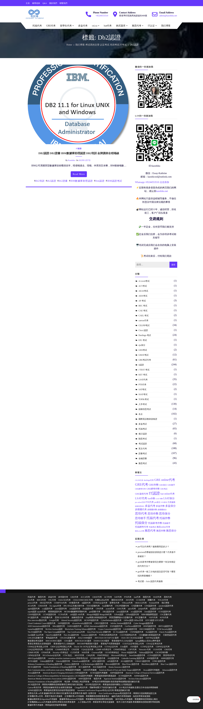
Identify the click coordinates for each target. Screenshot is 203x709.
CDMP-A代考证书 (103, 649)
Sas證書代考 (107, 606)
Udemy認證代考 (46, 661)
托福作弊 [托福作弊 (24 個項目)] (165, 518)
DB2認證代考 (108, 612)
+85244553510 (102, 16)
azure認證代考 (61, 609)
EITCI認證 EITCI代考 (155, 620)
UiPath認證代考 (132, 614)
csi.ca (94, 25)
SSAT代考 (157, 597)
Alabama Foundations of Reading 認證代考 (45, 664)
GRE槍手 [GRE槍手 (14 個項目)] (171, 485)
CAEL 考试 (143, 315)
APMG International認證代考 (96, 626)
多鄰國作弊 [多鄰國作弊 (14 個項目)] (152, 510)
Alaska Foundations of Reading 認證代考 (59, 667)
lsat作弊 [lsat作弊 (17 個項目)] (151, 498)
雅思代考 (136, 25)
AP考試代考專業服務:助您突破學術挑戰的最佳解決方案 (116, 682)
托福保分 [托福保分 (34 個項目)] (141, 522)
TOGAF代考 (163, 600)
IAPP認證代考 (64, 623)
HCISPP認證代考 (91, 620)
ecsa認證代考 (136, 612)
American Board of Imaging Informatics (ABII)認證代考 (65, 673)
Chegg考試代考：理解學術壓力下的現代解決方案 (96, 687)
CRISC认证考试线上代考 (60, 647)
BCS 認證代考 (84, 667)
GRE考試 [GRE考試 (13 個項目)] (163, 489)
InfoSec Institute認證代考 (121, 623)
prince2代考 (32, 603)
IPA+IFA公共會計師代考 (74, 606)
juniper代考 (143, 609)
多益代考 (83, 25)
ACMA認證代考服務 (98, 673)
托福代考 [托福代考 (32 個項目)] (153, 518)
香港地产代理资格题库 (110, 644)
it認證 (79, 149)
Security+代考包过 (60, 652)
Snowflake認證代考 (137, 655)
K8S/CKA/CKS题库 (83, 641)
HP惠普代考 (74, 603)
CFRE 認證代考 (158, 661)
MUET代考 (79, 655)
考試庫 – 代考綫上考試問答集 (76, 682)
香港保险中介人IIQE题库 (122, 641)
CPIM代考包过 (120, 649)
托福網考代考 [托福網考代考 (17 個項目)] (141, 527)
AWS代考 (130, 600)
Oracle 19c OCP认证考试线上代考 (88, 647)
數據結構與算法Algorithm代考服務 (42, 699)
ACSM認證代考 (125, 676)
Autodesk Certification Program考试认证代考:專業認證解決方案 (103, 690)
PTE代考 (142, 384)
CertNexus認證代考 (133, 626)
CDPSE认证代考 (163, 647)
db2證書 (63, 181)
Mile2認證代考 (59, 626)
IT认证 (151, 25)
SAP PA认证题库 (153, 638)
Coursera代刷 (97, 652)
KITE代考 (164, 617)
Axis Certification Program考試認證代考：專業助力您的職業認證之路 (128, 693)
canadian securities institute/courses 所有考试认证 (68, 658)
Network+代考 (145, 649)
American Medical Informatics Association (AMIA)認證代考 (52, 679)
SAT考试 (142, 389)
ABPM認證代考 (116, 673)
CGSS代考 (157, 649)
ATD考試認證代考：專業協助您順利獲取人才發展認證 (108, 684)
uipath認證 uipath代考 (37, 612)
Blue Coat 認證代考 (169, 664)
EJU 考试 (143, 340)
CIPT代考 (132, 649)
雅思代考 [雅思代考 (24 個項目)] (150, 530)
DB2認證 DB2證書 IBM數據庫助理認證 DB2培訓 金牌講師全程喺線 (78, 153)
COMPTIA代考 (60, 603)
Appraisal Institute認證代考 (115, 679)
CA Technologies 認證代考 (92, 664)
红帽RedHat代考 (102, 600)
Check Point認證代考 (168, 632)
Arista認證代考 (34, 673)
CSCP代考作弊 (161, 652)
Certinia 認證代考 (72, 664)
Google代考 (54, 620)
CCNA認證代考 (154, 655)
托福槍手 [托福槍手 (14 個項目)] (166, 523)
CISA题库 (68, 641)
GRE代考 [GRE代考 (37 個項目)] (141, 484)
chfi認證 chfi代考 (77, 614)
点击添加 (164, 182)
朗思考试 (143, 439)
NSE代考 (85, 652)
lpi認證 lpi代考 (156, 609)
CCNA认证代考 (111, 647)
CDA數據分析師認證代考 (150, 635)
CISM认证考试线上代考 (38, 647)
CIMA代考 (42, 606)
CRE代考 (168, 649)
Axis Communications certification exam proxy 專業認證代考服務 (54, 670)
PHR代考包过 (103, 655)
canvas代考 (143, 320)
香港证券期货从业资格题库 (39, 644)
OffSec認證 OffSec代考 (133, 620)
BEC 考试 (143, 306)
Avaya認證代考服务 (151, 670)
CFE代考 (75, 649)
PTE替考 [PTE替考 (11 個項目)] (164, 502)
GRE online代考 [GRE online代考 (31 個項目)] (164, 479)
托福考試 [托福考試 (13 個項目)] (152, 527)
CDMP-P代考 (33, 652)
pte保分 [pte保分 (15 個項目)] (157, 502)
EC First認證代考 (120, 632)
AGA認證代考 (127, 661)
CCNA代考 (63, 614)
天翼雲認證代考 (170, 635)
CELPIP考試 (144, 325)
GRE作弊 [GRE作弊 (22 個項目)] (154, 484)
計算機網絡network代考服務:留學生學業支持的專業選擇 (51, 702)
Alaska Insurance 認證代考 (119, 667)
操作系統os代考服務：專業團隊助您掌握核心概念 (136, 699)
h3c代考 (31, 600)
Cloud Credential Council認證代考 (41, 623)
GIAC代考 (121, 609)
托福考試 (143, 429)
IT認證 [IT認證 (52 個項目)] (154, 493)
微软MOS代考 (117, 600)
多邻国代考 (63, 597)
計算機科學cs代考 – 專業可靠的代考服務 (45, 696)
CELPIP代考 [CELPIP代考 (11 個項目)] (139, 480)
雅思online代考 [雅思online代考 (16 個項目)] (163, 527)
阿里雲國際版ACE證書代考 (121, 617)
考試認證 (143, 444)
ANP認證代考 (152, 658)
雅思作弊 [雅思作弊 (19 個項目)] (161, 530)
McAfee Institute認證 (54, 629)
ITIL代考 (52, 600)
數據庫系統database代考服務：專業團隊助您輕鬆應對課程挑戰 (86, 699)
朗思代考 (147, 597)
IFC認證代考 (33, 617)
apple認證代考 (34, 609)
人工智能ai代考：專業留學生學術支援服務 (96, 702)
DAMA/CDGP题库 (101, 641)
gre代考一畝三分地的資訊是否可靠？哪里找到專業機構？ (156, 574)
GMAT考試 (143, 355)
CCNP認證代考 (49, 614)
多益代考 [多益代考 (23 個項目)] (150, 505)
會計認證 (143, 434)
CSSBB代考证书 (62, 649)
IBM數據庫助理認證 (81, 181)
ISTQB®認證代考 (97, 658)
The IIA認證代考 (35, 632)
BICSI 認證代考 (34, 667)
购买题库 (120, 25)
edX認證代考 (112, 661)
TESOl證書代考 (93, 606)
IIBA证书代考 (46, 603)
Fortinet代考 (154, 603)
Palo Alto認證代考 (71, 635)
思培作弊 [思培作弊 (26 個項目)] (153, 513)
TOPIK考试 (144, 399)
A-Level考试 (144, 281)
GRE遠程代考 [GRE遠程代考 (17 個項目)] (141, 494)
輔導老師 (36, 3)
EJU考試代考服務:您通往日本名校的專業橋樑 (138, 687)
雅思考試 (143, 463)
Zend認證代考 (150, 612)
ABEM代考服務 (89, 670)
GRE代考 (51, 25)
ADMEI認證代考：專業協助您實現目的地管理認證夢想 (51, 690)
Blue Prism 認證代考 (130, 664)
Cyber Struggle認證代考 (143, 623)
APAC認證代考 (98, 661)
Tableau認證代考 (146, 652)
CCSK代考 (140, 600)
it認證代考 (86, 603)
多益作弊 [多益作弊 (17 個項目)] (160, 506)
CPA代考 (99, 609)
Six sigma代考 (55, 606)
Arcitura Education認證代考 (139, 679)
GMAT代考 (97, 597)
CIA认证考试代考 (35, 649)
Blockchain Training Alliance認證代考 (80, 629)
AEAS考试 (143, 291)
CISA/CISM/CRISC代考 (83, 600)
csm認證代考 (74, 609)
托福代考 (37, 25)
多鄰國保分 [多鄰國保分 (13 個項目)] (162, 510)
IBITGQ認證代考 (165, 626)
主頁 (28, 3)
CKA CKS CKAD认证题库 (132, 638)
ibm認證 (100, 181)
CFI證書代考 (136, 606)
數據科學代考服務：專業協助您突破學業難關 (47, 705)
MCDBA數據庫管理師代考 (75, 612)
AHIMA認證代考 (141, 676)
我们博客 (166, 25)
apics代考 (132, 609)
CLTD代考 (75, 652)
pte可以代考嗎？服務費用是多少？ (153, 546)
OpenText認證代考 (53, 635)
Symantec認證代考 (89, 635)
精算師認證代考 (55, 612)
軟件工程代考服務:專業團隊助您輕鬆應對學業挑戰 (138, 702)
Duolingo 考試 (145, 335)
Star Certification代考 (76, 632)
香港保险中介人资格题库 (64, 644)
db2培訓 (40, 181)
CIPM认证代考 (34, 655)
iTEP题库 (134, 647)
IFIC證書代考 (140, 617)
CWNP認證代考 (136, 632)
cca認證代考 (47, 609)
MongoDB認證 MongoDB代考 (99, 614)
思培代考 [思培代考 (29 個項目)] (141, 513)
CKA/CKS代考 (64, 600)
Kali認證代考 (151, 632)
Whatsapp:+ (140, 182)
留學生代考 (66, 25)
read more (79, 174)
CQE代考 (49, 649)
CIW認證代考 (150, 606)
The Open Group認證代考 (54, 632)
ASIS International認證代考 (39, 626)
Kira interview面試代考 (37, 620)
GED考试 (143, 350)
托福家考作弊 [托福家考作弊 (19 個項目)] (155, 523)
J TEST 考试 (144, 370)
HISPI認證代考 (149, 626)
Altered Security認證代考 (71, 620)
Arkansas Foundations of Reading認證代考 (45, 682)
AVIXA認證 (33, 661)
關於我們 (53, 3)
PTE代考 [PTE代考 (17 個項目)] (149, 502)
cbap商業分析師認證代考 (96, 617)
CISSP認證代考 (34, 614)
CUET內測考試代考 (128, 635)
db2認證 (51, 181)
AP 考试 (142, 301)
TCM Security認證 (164, 629)
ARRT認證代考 (84, 679)
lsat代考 (108, 25)
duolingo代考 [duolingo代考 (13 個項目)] (149, 480)
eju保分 (142, 345)
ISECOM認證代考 (147, 629)
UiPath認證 (118, 614)
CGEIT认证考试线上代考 (133, 644)
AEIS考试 (143, 296)
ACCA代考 (85, 597)
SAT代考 (118, 597)
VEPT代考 (153, 617)
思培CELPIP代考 (62, 617)
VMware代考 (127, 603)
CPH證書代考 (46, 617)
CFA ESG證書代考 (67, 638)
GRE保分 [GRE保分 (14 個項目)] (163, 485)
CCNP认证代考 (147, 647)
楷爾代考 (151, 600)
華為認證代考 (51, 638)
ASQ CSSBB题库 (85, 638)
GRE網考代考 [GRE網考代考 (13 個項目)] (140, 489)
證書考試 (143, 453)
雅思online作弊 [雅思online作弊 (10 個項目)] (139, 531)
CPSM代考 (45, 652)
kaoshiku (71, 160)
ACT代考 (108, 597)
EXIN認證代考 (116, 626)
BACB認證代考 (99, 667)
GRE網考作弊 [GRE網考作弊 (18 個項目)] (153, 489)
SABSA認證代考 (74, 626)
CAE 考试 (143, 311)
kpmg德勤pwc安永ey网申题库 (147, 641)
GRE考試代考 (145, 360)
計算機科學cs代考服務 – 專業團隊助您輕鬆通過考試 (87, 696)
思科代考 (168, 597)
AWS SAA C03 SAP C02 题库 (107, 638)
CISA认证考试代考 (154, 644)
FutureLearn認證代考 (81, 661)
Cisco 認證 (143, 330)
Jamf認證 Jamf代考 (36, 635)
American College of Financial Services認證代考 (145, 673)
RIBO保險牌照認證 (149, 614)
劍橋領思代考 (77, 617)
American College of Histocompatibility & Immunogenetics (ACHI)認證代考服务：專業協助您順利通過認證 (72, 676)
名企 (141, 414)
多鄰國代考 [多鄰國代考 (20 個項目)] (141, 509)
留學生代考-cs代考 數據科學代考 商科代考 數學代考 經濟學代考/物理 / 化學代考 (62, 693)
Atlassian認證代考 (169, 670)
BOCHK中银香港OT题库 (87, 644)
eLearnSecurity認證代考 (82, 623)
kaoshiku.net (162, 191)
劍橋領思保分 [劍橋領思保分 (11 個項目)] (139, 506)
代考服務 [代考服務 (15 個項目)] (171, 502)
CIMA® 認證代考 (142, 661)
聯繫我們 (63, 3)
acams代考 (110, 609)
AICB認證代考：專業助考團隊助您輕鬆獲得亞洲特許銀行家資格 (55, 684)
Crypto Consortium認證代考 (109, 629)
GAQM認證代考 (130, 629)
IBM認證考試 (114, 181)
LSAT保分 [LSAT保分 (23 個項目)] (169, 498)
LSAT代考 (143, 379)
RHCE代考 (41, 600)
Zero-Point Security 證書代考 (99, 632)
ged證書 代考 (94, 612)
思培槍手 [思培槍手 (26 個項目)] (140, 518)
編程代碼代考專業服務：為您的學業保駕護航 (131, 696)
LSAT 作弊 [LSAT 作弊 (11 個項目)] (159, 499)
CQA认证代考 (87, 649)
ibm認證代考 (88, 609)
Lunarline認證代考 (35, 629)
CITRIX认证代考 (100, 603)
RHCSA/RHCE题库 (54, 641)
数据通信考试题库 (35, 641)
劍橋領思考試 (145, 409)
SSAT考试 (143, 394)
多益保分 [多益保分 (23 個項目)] (170, 505)
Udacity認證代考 (63, 661)
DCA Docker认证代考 (52, 655)
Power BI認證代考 (129, 652)
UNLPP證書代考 (122, 606)
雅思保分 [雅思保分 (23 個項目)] (171, 530)
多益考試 (143, 424)
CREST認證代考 (101, 623)
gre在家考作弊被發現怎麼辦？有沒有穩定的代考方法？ (156, 564)
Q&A (44, 3)
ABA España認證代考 (37, 658)
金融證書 (143, 458)
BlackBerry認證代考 (150, 664)
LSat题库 (124, 647)
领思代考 (97, 679)
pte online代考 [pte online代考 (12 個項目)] (140, 502)
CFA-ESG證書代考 (35, 638)
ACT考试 (143, 286)
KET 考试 (143, 375)
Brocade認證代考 (113, 664)
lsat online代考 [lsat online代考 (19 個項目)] (167, 493)
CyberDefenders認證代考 (111, 620)
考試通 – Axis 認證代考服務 (150, 581)
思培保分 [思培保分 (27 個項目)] (164, 513)
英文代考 (143, 448)
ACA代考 (32, 606)
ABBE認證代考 (167, 658)
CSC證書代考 (166, 614)
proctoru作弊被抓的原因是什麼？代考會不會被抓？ (157, 554)
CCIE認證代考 (165, 612)
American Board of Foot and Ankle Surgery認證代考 (120, 670)
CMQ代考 (90, 655)
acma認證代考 (122, 612)
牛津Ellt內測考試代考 (108, 635)
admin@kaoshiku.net (168, 16)
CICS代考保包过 (112, 652)
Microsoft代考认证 (119, 655)
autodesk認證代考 (166, 606)
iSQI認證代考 (113, 658)
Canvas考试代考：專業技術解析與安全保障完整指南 (50, 687)
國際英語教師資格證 (148, 419)
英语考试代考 (169, 655)
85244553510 (152, 182)
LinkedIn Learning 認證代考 (133, 658)
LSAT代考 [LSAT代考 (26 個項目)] (141, 498)
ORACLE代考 (141, 603)
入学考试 (143, 404)
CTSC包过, (67, 655)
